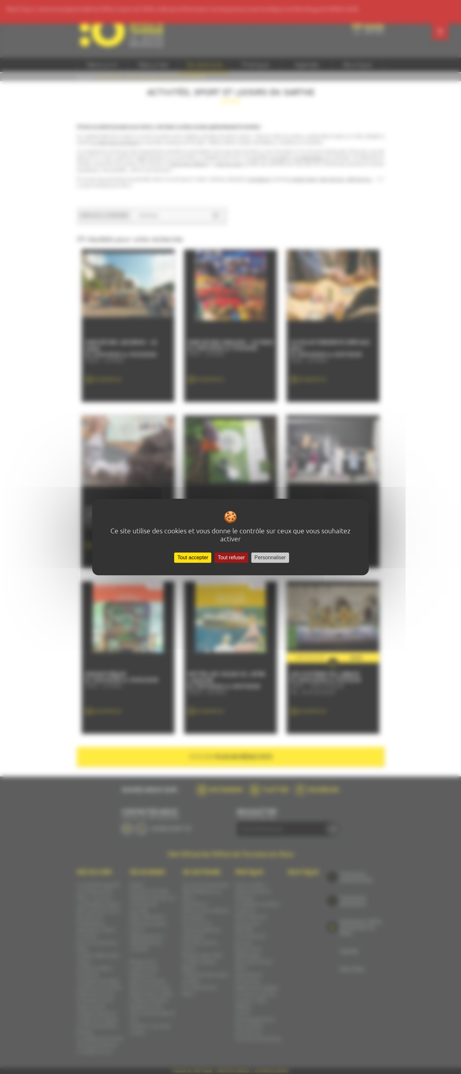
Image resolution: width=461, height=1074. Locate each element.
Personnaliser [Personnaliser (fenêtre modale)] (270, 557)
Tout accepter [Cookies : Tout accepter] (192, 557)
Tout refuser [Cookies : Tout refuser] (231, 557)
